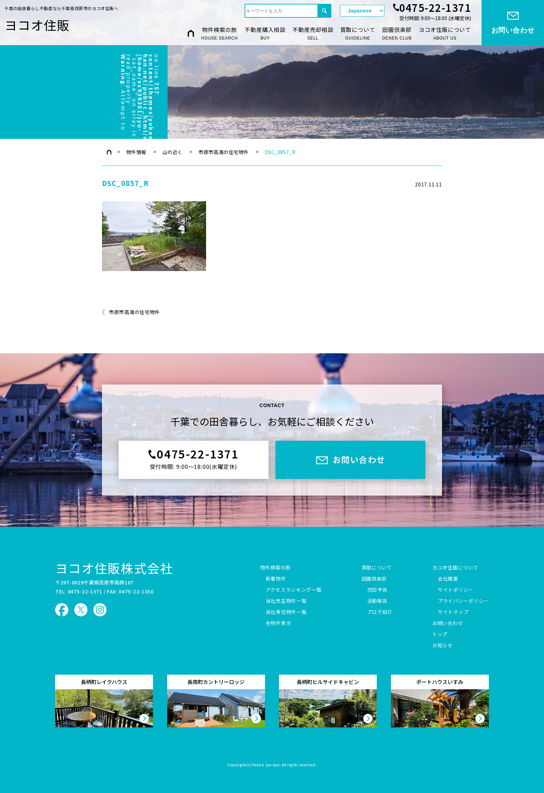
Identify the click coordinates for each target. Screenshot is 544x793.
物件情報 (136, 152)
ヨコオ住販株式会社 (114, 568)
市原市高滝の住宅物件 (223, 152)
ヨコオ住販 (37, 25)
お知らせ (442, 645)
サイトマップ (453, 612)
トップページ (109, 152)
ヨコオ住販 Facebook (61, 609)
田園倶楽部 (396, 33)
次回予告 (377, 590)
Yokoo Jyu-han (266, 765)
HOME (190, 33)
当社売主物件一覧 (286, 601)
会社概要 (448, 579)
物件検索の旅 (219, 33)
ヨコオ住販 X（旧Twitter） (80, 609)
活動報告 (377, 601)
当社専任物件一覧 (286, 612)
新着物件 (276, 579)
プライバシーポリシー (463, 601)
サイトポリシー (456, 590)
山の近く (172, 152)
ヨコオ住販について (445, 33)
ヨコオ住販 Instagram (100, 609)
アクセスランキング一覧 (294, 590)
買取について (357, 33)
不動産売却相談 (312, 33)
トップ (440, 634)
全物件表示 (278, 623)
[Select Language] (362, 11)
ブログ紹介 (380, 612)
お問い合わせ (447, 623)
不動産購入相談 (265, 33)
